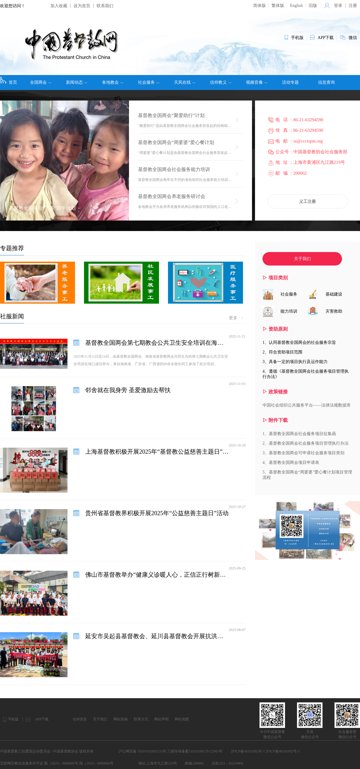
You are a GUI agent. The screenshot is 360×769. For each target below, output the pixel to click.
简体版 (259, 5)
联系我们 (105, 6)
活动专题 (290, 82)
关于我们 (302, 259)
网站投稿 (120, 719)
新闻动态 (76, 83)
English (296, 5)
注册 (353, 5)
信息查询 (326, 82)
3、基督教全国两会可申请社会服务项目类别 (303, 453)
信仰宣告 (80, 719)
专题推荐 (12, 248)
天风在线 (184, 83)
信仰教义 (220, 83)
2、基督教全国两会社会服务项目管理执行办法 (305, 443)
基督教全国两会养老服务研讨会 (171, 196)
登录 (338, 5)
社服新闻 (12, 316)
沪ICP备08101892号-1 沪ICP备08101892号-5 (265, 751)
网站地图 (182, 719)
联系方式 (141, 719)
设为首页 (82, 6)
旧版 (313, 5)
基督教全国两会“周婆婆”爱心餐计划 (176, 142)
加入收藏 (58, 6)
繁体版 (278, 5)
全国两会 (40, 83)
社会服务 (148, 83)
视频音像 (256, 83)
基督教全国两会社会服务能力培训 (174, 169)
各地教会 (112, 83)
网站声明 (161, 719)
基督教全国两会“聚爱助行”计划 (171, 115)
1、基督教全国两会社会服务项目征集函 (299, 433)
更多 (236, 318)
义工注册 (307, 201)
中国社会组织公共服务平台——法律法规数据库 (306, 405)
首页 (8, 80)
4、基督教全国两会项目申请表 (290, 462)
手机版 (13, 719)
